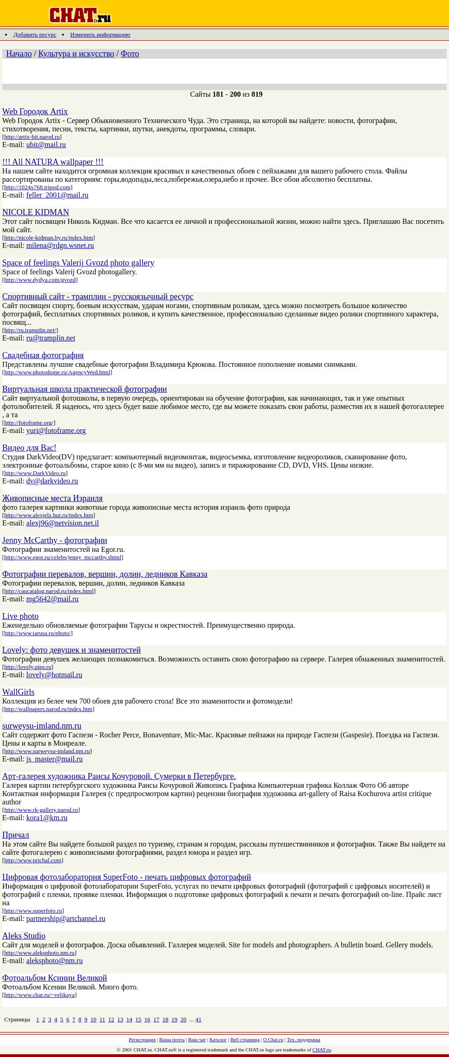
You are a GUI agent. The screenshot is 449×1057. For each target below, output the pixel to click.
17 (156, 1019)
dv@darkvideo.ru (52, 481)
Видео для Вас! (29, 447)
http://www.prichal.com (32, 860)
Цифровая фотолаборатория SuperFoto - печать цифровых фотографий (126, 877)
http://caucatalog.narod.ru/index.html (49, 590)
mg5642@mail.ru (52, 599)
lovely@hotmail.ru (54, 675)
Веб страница (245, 1039)
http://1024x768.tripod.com (37, 187)
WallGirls (18, 692)
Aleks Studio (24, 935)
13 (120, 1019)
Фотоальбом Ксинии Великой (54, 978)
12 (111, 1019)
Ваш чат (197, 1039)
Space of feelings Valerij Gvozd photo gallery (78, 262)
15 (138, 1019)
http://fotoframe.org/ (28, 422)
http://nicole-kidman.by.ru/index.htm (48, 237)
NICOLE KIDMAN (35, 212)
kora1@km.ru (47, 818)
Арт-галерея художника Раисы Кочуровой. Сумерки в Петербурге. (119, 776)
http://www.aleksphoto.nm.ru (39, 952)
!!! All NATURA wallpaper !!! (53, 162)
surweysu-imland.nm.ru (41, 725)
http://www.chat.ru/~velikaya (39, 994)
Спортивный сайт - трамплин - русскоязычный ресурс (97, 296)
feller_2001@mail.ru (57, 195)
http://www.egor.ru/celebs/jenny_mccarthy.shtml (62, 557)
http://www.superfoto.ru (33, 910)
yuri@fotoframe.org (56, 430)
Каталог (218, 1039)
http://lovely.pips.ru (27, 666)
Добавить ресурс (34, 34)
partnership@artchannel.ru (66, 918)
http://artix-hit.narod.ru (32, 136)
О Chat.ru (273, 1039)
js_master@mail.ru (54, 759)
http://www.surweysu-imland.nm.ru (47, 751)
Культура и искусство (76, 53)
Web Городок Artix (35, 111)
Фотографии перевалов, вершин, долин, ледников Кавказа (104, 574)
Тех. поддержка (303, 1039)
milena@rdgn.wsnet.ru (60, 245)
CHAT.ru (321, 1049)
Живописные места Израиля (52, 498)
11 (103, 1019)
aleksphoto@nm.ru (54, 960)
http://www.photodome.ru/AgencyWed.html (57, 372)
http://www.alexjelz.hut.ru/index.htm (48, 515)
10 (93, 1019)
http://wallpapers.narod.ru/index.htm (48, 708)
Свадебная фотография (43, 355)
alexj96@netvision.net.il (62, 523)
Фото (130, 53)
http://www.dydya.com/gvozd (39, 279)
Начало (18, 53)
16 (147, 1019)
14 (129, 1019)
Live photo (20, 616)
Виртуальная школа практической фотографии (84, 389)
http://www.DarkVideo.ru (35, 473)
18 (165, 1019)
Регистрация (142, 1039)
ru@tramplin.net (50, 338)
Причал (15, 835)
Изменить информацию (100, 34)
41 (198, 1019)
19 (174, 1019)
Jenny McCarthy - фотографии (54, 540)
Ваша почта (172, 1039)
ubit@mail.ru (46, 144)
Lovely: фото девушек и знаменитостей (71, 650)
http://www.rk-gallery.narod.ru (41, 809)
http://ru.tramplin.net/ (30, 330)
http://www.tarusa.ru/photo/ (37, 633)
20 (184, 1019)
